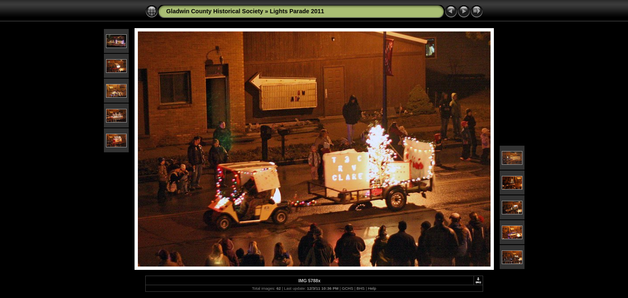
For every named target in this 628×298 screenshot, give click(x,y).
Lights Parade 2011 (297, 11)
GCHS (348, 288)
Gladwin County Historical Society (214, 11)
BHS (360, 288)
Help (372, 288)
